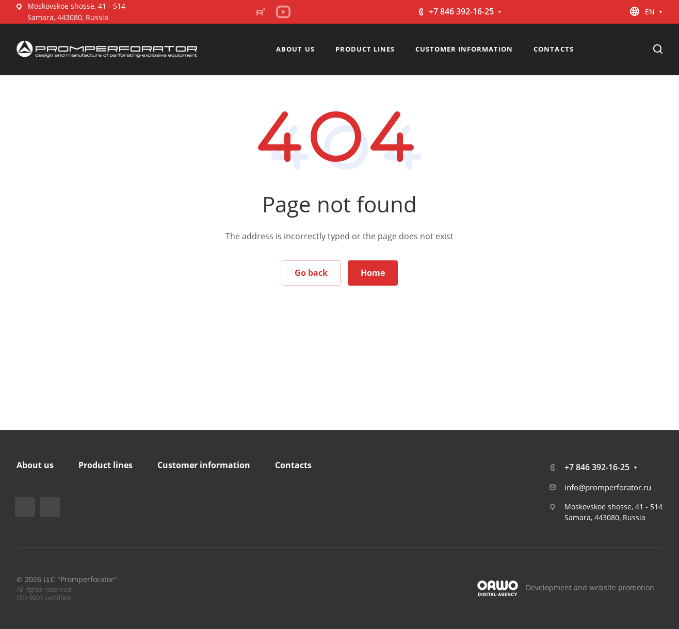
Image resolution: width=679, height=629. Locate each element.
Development (549, 587)
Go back (311, 272)
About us (35, 465)
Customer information (203, 465)
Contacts (293, 465)
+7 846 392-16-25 (461, 11)
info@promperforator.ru (607, 487)
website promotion (621, 587)
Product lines (105, 465)
